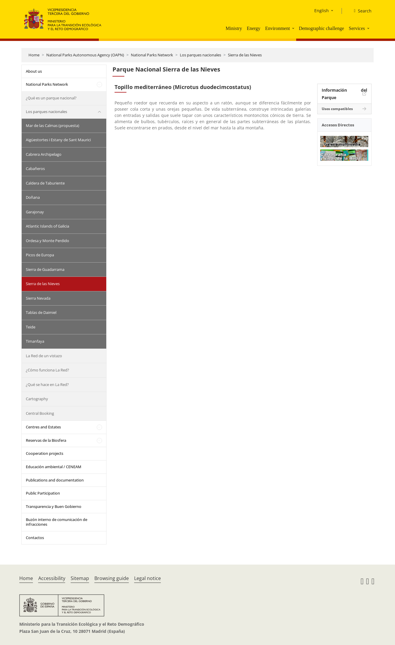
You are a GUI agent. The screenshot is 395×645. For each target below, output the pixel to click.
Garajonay (35, 212)
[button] (293, 28)
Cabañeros (35, 168)
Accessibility (51, 578)
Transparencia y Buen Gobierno (53, 506)
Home (33, 55)
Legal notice (147, 578)
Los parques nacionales (200, 55)
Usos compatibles (337, 108)
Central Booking (40, 413)
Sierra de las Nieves (245, 55)
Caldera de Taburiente (45, 183)
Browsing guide (111, 578)
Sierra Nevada (38, 298)
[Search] (360, 11)
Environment (277, 28)
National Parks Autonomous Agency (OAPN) (85, 55)
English (321, 10)
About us (34, 71)
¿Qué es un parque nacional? (51, 98)
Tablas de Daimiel (41, 312)
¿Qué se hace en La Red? (47, 384)
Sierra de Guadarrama (45, 269)
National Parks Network (152, 55)
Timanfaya (35, 341)
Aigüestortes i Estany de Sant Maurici (58, 139)
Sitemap (80, 578)
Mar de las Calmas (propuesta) (52, 125)
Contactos (35, 537)
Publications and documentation (55, 480)
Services (357, 28)
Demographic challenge (321, 28)
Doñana (33, 197)
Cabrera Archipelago (43, 154)
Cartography (37, 398)
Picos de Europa (40, 255)
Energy (253, 28)
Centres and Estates (43, 427)
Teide (30, 327)
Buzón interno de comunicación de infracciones (56, 522)
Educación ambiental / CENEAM (53, 466)
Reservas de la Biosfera (46, 440)
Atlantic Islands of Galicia (47, 226)
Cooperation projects (44, 453)
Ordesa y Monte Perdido (47, 240)
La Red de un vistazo (44, 355)
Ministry (234, 28)
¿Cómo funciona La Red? (47, 370)
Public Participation (43, 493)
